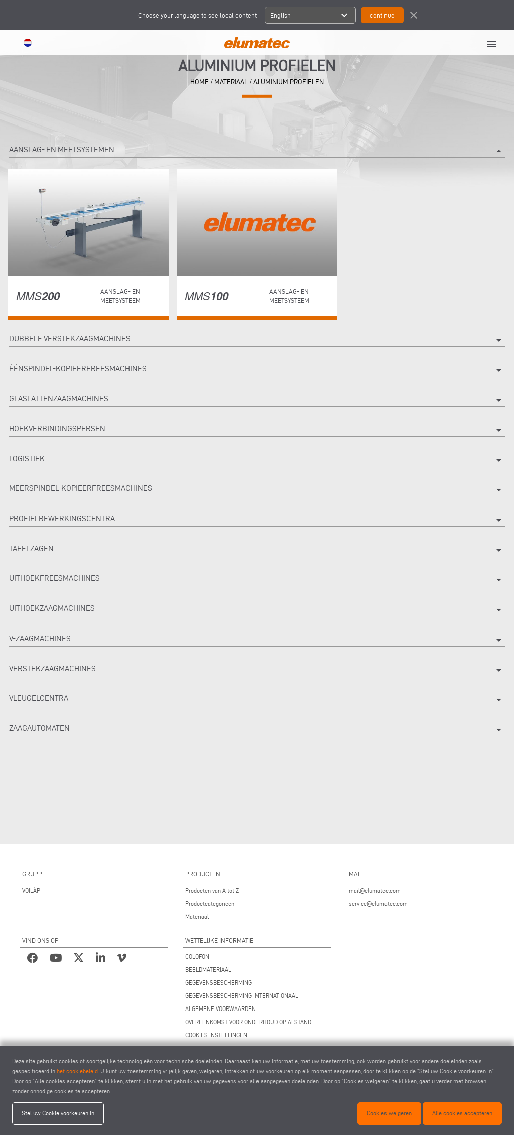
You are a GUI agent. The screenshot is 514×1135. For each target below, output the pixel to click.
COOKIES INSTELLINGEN (216, 1035)
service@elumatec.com (378, 903)
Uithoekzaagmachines (257, 610)
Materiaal (197, 916)
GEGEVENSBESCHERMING (218, 982)
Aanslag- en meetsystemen (257, 151)
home (199, 82)
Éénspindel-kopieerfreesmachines (257, 370)
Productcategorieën (209, 903)
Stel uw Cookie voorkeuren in (58, 1113)
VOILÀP (31, 890)
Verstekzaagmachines (257, 670)
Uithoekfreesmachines (257, 580)
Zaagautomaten (257, 730)
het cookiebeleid (77, 1071)
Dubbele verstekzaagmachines (257, 340)
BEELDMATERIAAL (208, 969)
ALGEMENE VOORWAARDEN (220, 1008)
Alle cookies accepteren (462, 1113)
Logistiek (257, 460)
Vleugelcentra (257, 700)
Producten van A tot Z (212, 890)
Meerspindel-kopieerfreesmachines (257, 490)
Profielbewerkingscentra (257, 520)
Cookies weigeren (389, 1113)
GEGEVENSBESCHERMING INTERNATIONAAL (241, 995)
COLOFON (197, 956)
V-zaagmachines (257, 640)
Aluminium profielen (288, 82)
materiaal (231, 82)
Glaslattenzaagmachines (257, 400)
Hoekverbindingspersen (257, 430)
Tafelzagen (257, 550)
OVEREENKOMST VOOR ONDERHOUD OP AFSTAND (248, 1022)
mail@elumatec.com (375, 890)
